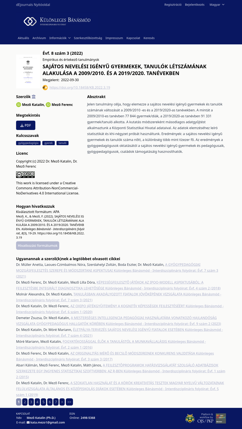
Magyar (217, 5)
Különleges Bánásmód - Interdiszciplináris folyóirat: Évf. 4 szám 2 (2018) (163, 288)
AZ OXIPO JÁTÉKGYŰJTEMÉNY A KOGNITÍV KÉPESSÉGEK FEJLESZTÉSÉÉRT (128, 306)
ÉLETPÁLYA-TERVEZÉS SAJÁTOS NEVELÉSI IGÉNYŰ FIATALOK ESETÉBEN (129, 329)
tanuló (62, 143)
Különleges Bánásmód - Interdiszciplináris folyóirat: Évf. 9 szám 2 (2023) (163, 323)
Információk (59, 38)
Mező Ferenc (62, 104)
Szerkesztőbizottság (88, 38)
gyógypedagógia (28, 143)
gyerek (48, 143)
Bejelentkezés (194, 5)
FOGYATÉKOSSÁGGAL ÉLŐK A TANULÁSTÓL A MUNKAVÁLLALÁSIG (115, 341)
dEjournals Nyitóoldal (33, 4)
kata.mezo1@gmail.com (47, 422)
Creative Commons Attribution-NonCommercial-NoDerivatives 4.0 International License (47, 188)
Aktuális (23, 38)
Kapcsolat (133, 38)
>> (69, 402)
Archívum (39, 38)
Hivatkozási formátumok (38, 245)
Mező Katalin (33, 104)
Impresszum (114, 38)
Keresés (149, 38)
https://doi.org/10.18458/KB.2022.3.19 (76, 87)
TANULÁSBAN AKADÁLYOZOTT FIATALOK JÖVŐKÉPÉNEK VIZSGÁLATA (128, 294)
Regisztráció (173, 5)
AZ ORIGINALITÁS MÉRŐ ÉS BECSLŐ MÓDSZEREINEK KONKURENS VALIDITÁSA (133, 353)
